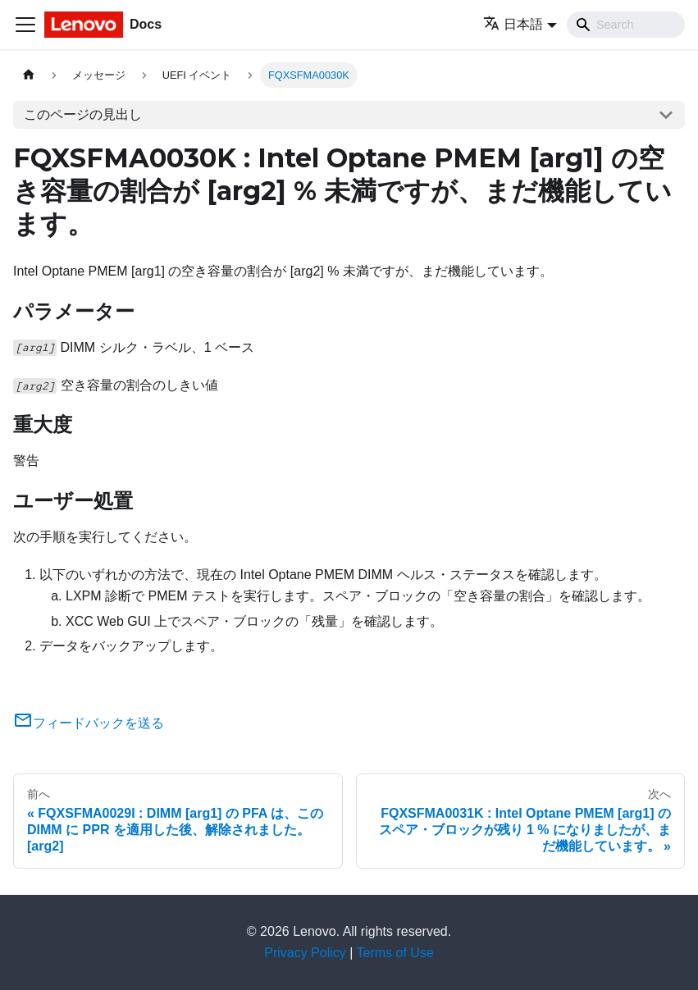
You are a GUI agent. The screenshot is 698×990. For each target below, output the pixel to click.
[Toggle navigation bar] (25, 24)
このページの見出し (83, 114)
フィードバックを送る (88, 723)
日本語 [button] (513, 24)
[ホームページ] (28, 75)
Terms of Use (395, 953)
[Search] (626, 24)
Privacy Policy (305, 953)
